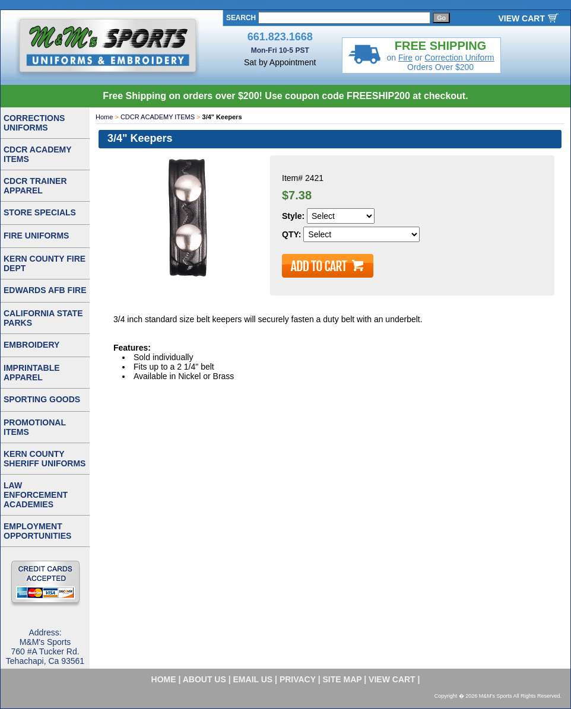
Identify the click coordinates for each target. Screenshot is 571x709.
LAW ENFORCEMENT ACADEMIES (36, 495)
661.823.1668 (280, 37)
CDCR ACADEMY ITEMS (157, 116)
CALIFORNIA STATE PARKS (43, 318)
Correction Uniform (459, 57)
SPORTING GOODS (42, 399)
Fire (405, 57)
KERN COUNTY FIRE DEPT (44, 263)
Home (104, 116)
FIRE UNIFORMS (36, 235)
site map (342, 679)
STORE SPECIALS (40, 212)
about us (204, 679)
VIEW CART (521, 18)
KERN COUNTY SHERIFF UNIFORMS (44, 458)
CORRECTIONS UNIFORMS (34, 122)
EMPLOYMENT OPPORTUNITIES (37, 531)
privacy (298, 679)
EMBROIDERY (31, 344)
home (163, 679)
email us (253, 679)
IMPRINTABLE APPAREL (32, 372)
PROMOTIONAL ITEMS (35, 427)
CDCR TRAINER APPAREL (35, 185)
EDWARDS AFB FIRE (45, 290)
